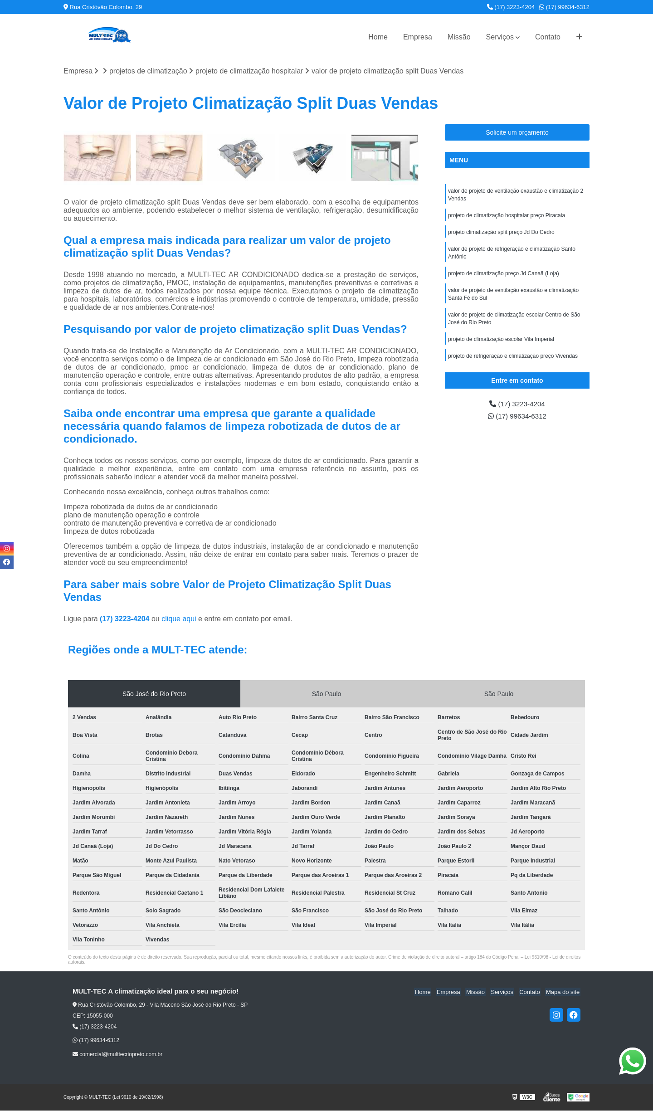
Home (378, 37)
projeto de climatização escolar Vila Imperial (501, 344)
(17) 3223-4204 (511, 7)
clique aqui (178, 619)
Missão (459, 37)
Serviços (500, 37)
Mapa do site (563, 992)
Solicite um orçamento (517, 132)
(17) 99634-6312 (564, 7)
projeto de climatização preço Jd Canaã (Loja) (503, 276)
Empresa (417, 37)
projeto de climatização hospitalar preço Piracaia (506, 216)
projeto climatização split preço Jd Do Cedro (501, 233)
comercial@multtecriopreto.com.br (117, 1054)
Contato (547, 37)
